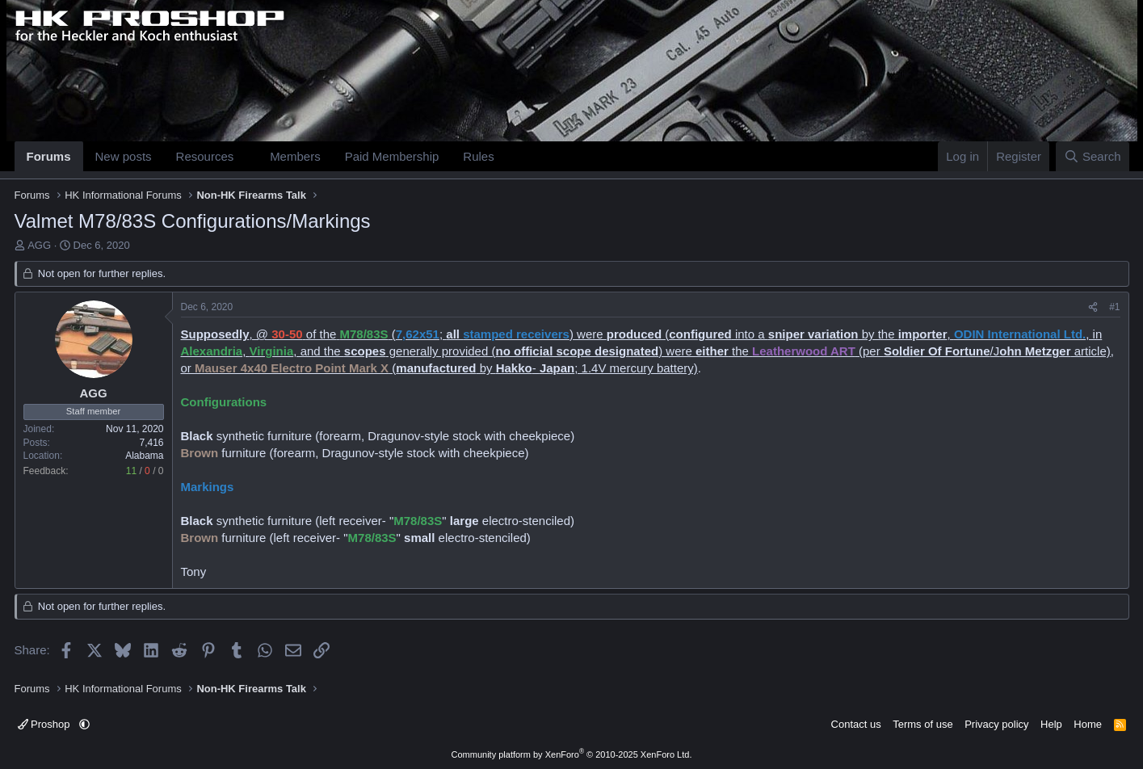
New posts (123, 156)
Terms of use (922, 724)
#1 (1114, 307)
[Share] (1092, 307)
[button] (246, 156)
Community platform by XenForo (572, 754)
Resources (205, 156)
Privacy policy (996, 724)
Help (1051, 724)
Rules (478, 156)
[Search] (1092, 156)
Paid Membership (392, 156)
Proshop (46, 724)
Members (295, 156)
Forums (49, 156)
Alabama (144, 455)
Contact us (856, 724)
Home (1088, 724)
